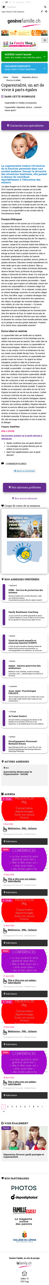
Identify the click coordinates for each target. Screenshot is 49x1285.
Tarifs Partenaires (18, 12)
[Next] (42, 1106)
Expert (4, 12)
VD (3, 2)
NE (10, 2)
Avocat (9, 12)
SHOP (28, 2)
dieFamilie (20, 2)
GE (6, 2)
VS (14, 2)
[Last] (3, 1111)
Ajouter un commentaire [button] (24, 471)
